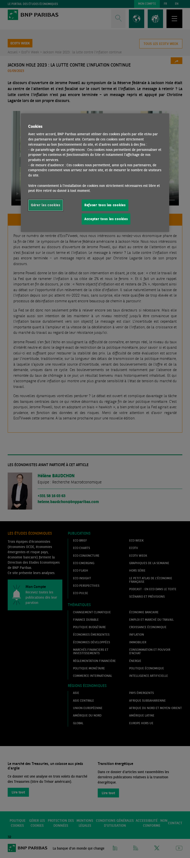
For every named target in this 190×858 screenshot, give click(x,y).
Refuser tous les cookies (105, 205)
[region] (95, 172)
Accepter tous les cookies (106, 218)
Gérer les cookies (45, 205)
